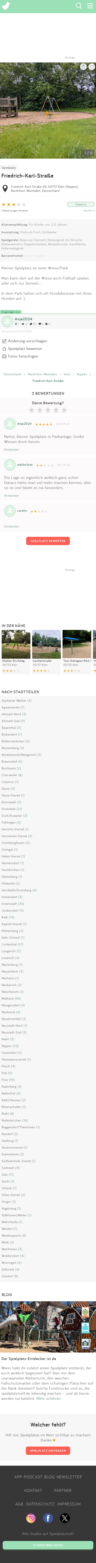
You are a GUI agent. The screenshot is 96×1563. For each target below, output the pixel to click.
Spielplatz (9, 168)
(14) (12, 917)
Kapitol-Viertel (12, 924)
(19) (12, 1080)
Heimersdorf (10, 863)
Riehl (5, 1114)
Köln (67, 374)
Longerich (9, 951)
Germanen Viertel (14, 836)
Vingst (6, 1202)
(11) (11, 1174)
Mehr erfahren (48, 1398)
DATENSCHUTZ (40, 1504)
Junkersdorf (10, 910)
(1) (17, 782)
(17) (20, 944)
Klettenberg (10, 931)
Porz (5, 1080)
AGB (19, 1504)
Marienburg (10, 965)
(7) (22, 707)
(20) (21, 904)
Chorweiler (9, 775)
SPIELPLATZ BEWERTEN (48, 541)
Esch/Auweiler (12, 816)
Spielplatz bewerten (25, 348)
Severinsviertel (12, 1147)
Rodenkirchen (11, 1120)
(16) (25, 1120)
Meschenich (10, 992)
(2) (29, 700)
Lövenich (8, 958)
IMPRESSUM (69, 1504)
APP (18, 1477)
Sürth (5, 1181)
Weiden (7, 1229)
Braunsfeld (9, 761)
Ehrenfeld (9, 809)
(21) (19, 809)
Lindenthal (9, 944)
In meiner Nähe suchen (48, 1545)
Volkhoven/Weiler (14, 1215)
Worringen (9, 1262)
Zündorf (7, 1276)
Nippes (82, 374)
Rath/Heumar (11, 1100)
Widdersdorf (10, 1256)
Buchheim (9, 768)
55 (33, 324)
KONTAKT (33, 1490)
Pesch (6, 1066)
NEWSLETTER (69, 1477)
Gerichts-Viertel (13, 829)
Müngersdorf (11, 1005)
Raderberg (9, 1086)
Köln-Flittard (11, 937)
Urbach (7, 1188)
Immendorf (9, 897)
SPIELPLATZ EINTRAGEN (48, 1450)
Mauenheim (10, 971)
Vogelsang (9, 1208)
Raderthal (8, 1093)
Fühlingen (9, 822)
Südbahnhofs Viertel (16, 1161)
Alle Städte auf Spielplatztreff (48, 1533)
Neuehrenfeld (11, 1019)
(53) (16, 1046)
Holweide (8, 883)
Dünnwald (9, 802)
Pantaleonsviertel (14, 1059)
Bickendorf (9, 734)
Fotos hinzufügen (23, 356)
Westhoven (9, 1249)
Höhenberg (9, 877)
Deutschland (12, 374)
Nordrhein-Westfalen (42, 374)
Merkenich (9, 985)
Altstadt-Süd (11, 721)
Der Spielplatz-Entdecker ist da (28, 1358)
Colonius (8, 782)
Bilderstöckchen (13, 741)
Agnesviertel (10, 707)
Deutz (6, 788)
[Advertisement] (49, 593)
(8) (20, 775)
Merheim (8, 978)
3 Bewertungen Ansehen (14, 210)
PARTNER (63, 1490)
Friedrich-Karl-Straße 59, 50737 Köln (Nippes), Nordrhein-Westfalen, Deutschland (44, 189)
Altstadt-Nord (11, 714)
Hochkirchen (11, 870)
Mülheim (8, 998)
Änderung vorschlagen (27, 340)
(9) (17, 1168)
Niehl (5, 1039)
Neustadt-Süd (11, 1032)
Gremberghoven (13, 843)
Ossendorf (9, 1053)
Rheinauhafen (11, 1107)
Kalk (5, 917)
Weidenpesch (11, 1235)
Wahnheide (10, 1222)
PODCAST (33, 1477)
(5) (23, 721)
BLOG (49, 1477)
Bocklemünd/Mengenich (19, 755)
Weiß (5, 1242)
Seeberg (8, 1141)
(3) (24, 714)
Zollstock (8, 1269)
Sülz (5, 1174)
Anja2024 (23, 318)
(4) (22, 748)
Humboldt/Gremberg (16, 890)
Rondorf (7, 1134)
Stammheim (10, 1154)
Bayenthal (9, 728)
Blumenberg (10, 748)
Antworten (11, 449)
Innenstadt (9, 904)
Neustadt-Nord (12, 1025)
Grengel (7, 849)
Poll (4, 1073)
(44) (18, 998)
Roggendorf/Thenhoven (18, 1127)
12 (24, 324)
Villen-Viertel (11, 1195)
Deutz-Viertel (11, 795)
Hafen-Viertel (11, 856)
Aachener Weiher (14, 700)
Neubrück (8, 1012)
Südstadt (8, 1168)
